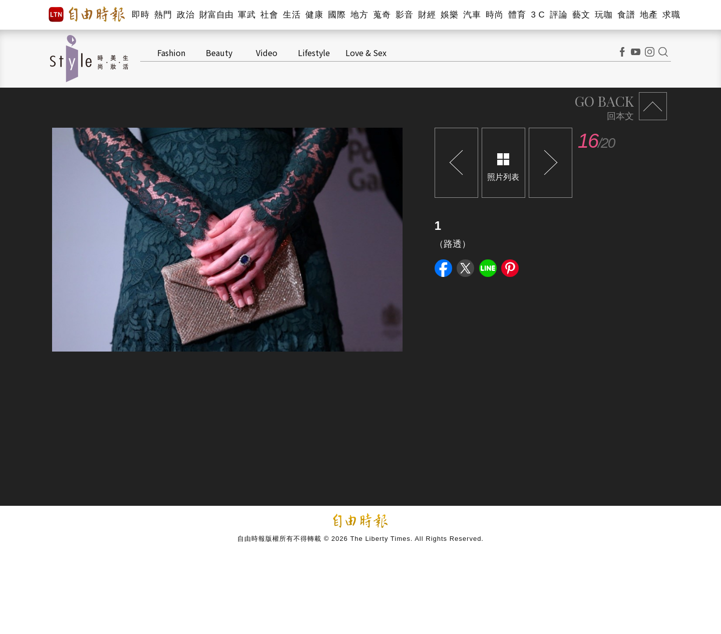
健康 (314, 15)
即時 (140, 15)
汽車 (472, 15)
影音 (404, 15)
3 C (538, 15)
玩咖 (603, 15)
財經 (427, 15)
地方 (359, 15)
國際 (336, 15)
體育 (517, 15)
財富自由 (216, 15)
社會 (269, 15)
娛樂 (449, 15)
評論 (558, 15)
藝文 (581, 15)
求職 (671, 15)
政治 (185, 15)
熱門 (163, 15)
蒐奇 (382, 15)
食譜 (626, 15)
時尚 (494, 15)
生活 (291, 15)
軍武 (246, 15)
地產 (648, 15)
